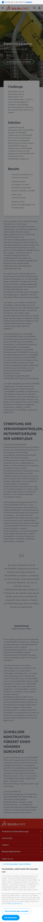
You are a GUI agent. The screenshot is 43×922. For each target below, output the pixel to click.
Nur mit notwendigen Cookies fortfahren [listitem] (17, 864)
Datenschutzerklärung (14, 903)
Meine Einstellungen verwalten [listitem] (16, 911)
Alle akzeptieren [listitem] (10, 918)
